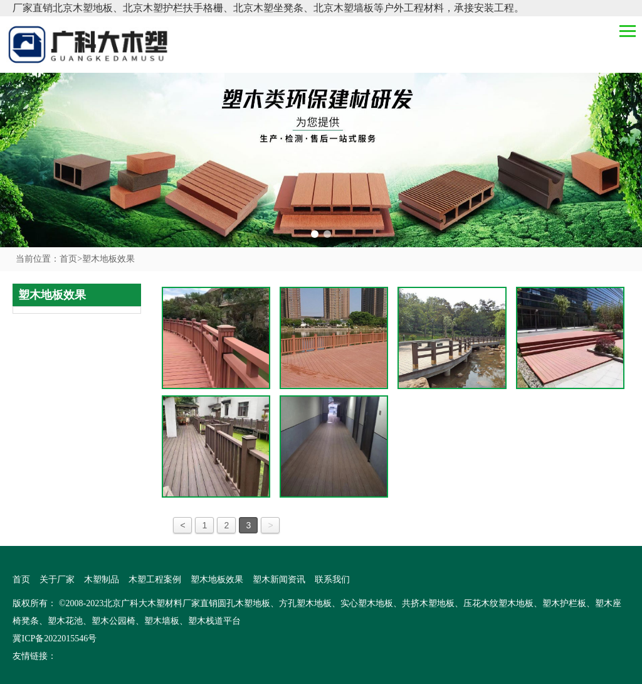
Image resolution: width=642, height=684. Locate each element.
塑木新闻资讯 (279, 579)
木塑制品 (101, 579)
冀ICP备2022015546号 (55, 638)
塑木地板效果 (108, 259)
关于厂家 (57, 579)
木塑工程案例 (155, 579)
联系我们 (332, 579)
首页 (71, 259)
